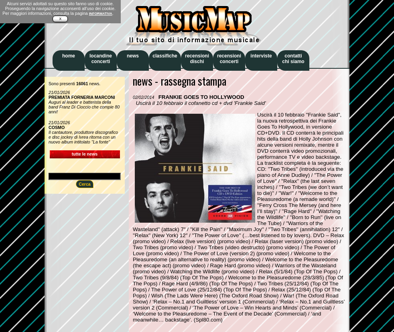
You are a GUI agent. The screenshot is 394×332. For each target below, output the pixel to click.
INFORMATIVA (100, 14)
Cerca (84, 184)
